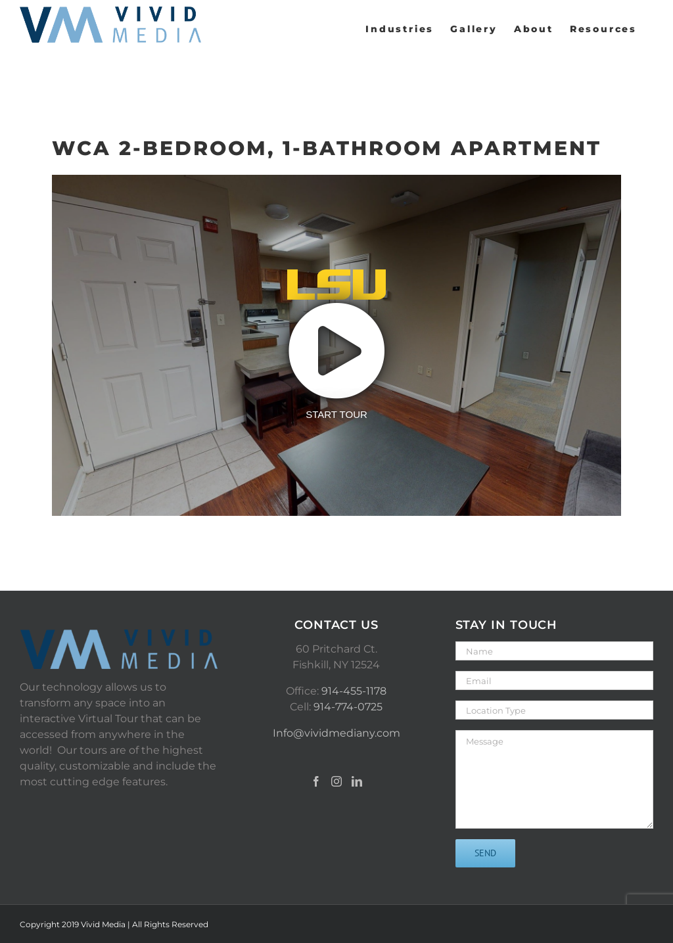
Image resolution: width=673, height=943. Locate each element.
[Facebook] (316, 781)
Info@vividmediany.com (336, 733)
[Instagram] (336, 781)
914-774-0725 (348, 707)
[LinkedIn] (357, 781)
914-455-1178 (353, 691)
